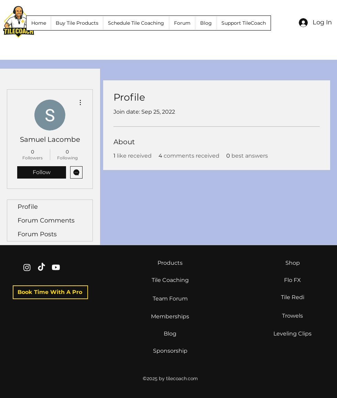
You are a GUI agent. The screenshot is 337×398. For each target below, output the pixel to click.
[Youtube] (56, 267)
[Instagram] (27, 267)
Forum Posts (37, 234)
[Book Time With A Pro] (50, 292)
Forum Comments (46, 220)
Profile (28, 207)
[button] (77, 23)
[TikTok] (41, 267)
